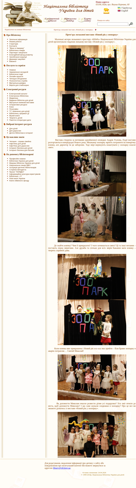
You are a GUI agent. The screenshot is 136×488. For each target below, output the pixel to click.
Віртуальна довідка (17, 83)
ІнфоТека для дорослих (19, 146)
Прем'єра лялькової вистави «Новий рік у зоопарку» (73, 30)
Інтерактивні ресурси (18, 105)
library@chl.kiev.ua (62, 468)
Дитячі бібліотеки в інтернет (21, 133)
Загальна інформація (18, 39)
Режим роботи (15, 42)
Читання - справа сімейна (20, 141)
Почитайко (13, 109)
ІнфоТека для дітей (17, 144)
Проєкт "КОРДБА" (16, 172)
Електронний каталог (18, 94)
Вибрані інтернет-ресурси (19, 124)
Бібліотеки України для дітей (21, 161)
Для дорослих (15, 131)
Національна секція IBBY (20, 165)
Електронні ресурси (16, 89)
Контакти (13, 46)
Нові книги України (17, 178)
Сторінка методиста (17, 170)
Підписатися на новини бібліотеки (18, 30)
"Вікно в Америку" (16, 48)
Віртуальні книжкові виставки (21, 102)
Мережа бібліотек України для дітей (24, 163)
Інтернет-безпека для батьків (21, 150)
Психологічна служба (18, 81)
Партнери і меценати (18, 53)
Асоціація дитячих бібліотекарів (22, 167)
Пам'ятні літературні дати (20, 120)
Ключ (11, 107)
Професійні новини (17, 159)
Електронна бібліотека (18, 96)
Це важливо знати (15, 137)
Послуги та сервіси (15, 65)
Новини (12, 70)
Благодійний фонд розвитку (21, 55)
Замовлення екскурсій (18, 72)
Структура (13, 44)
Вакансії (12, 61)
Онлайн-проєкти (16, 76)
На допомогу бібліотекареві (19, 154)
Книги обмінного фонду (19, 181)
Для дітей (13, 129)
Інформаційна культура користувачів (24, 174)
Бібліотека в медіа (17, 50)
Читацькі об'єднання (18, 79)
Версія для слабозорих (19, 85)
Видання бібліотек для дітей (21, 100)
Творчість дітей (15, 118)
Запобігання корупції (18, 57)
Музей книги (14, 116)
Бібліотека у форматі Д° (19, 113)
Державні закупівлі (17, 59)
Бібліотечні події (16, 74)
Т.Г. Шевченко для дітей (19, 111)
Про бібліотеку (13, 35)
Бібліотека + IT (15, 176)
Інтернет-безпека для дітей (20, 148)
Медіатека (13, 98)
